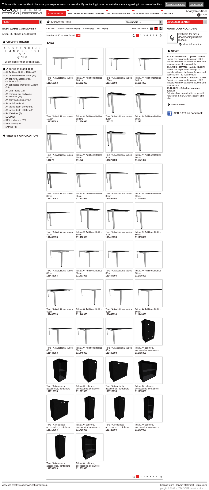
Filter (7, 22)
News (175, 51)
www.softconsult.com (37, 485)
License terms (167, 485)
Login (204, 14)
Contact (167, 13)
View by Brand (17, 42)
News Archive (178, 104)
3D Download (56, 13)
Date (100, 28)
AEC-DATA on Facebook (188, 113)
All (22, 57)
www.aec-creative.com (13, 485)
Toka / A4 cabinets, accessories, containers (147, 349)
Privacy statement (185, 485)
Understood (196, 4)
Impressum (201, 485)
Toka (68, 21)
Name (86, 28)
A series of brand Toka (19, 68)
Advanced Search (178, 22)
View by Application (22, 135)
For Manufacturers (146, 13)
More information (192, 44)
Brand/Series (66, 28)
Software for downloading (86, 13)
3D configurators (118, 13)
